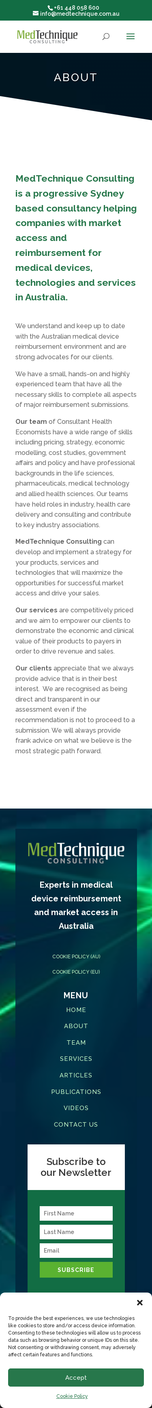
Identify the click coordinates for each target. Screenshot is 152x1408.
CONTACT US (76, 1124)
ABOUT (76, 1026)
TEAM (76, 1042)
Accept (76, 1377)
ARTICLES (76, 1075)
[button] (140, 1303)
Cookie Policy (72, 1396)
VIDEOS (76, 1108)
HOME (76, 1010)
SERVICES (76, 1058)
